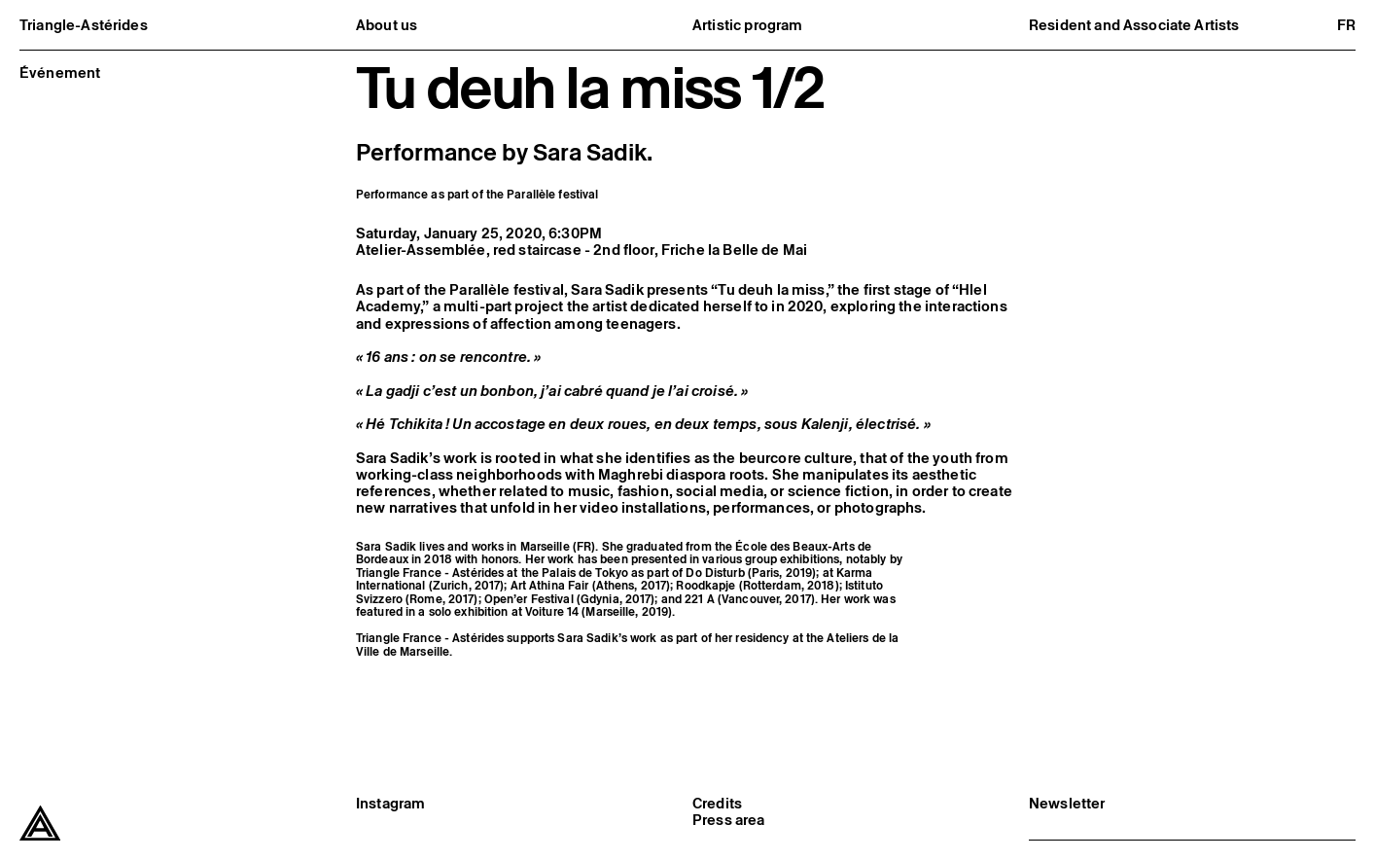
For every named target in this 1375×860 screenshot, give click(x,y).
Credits (717, 803)
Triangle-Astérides (83, 25)
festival (579, 194)
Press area (728, 819)
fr (1346, 25)
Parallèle (531, 194)
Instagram (390, 803)
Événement (59, 72)
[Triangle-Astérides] (39, 824)
